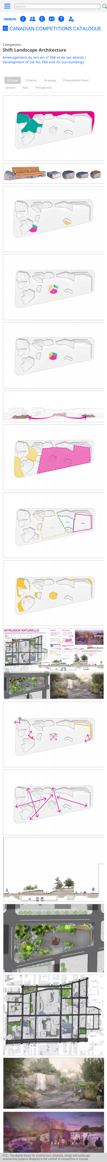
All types (12, 80)
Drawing (50, 80)
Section (10, 88)
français (10, 19)
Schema (31, 80)
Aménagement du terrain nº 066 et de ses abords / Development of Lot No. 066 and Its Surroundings (44, 59)
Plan (25, 88)
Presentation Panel (76, 80)
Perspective (44, 88)
